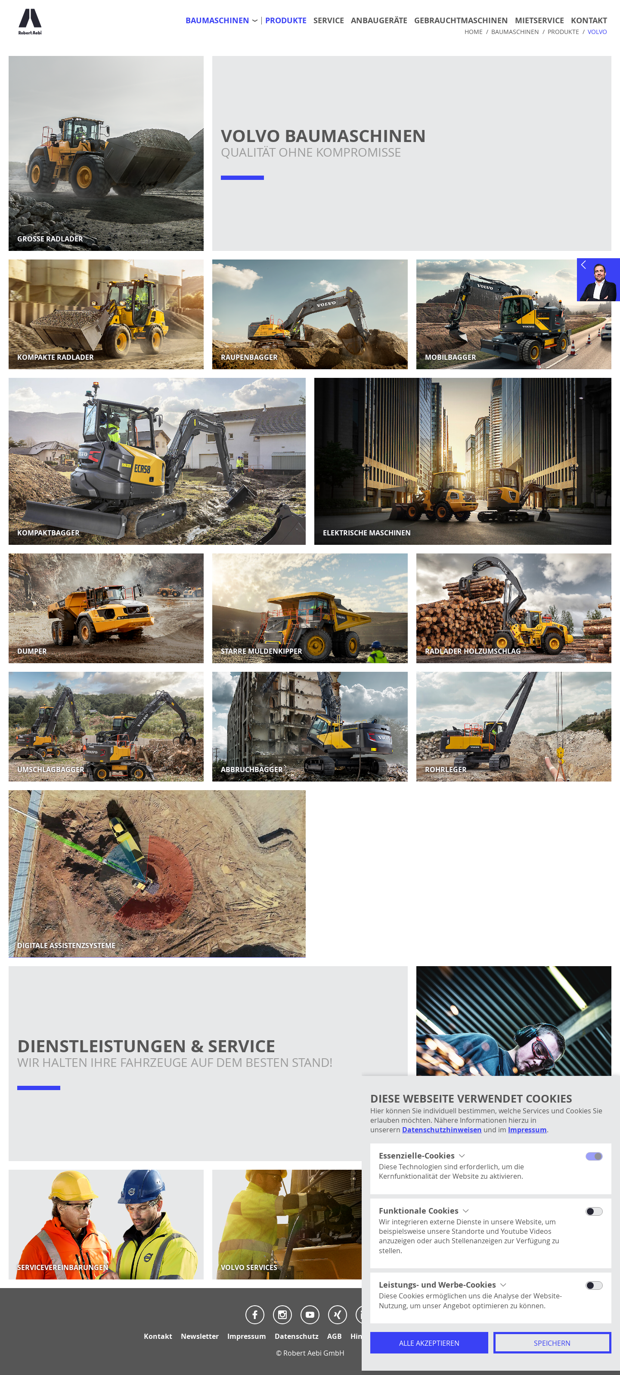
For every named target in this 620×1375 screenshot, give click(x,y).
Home (474, 32)
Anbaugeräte (379, 21)
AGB (334, 1336)
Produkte (286, 21)
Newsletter (200, 1336)
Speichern (552, 1343)
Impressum (527, 1129)
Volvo (597, 32)
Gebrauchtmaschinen (461, 21)
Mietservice (539, 21)
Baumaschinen (217, 21)
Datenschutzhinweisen (442, 1129)
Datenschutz (297, 1336)
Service (328, 21)
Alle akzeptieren (429, 1343)
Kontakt (589, 21)
